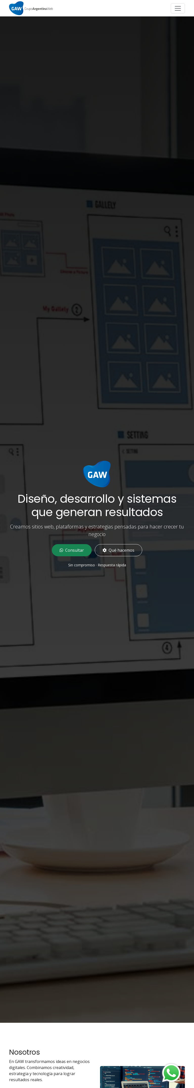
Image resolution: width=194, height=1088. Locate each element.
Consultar (72, 550)
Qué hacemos (118, 550)
